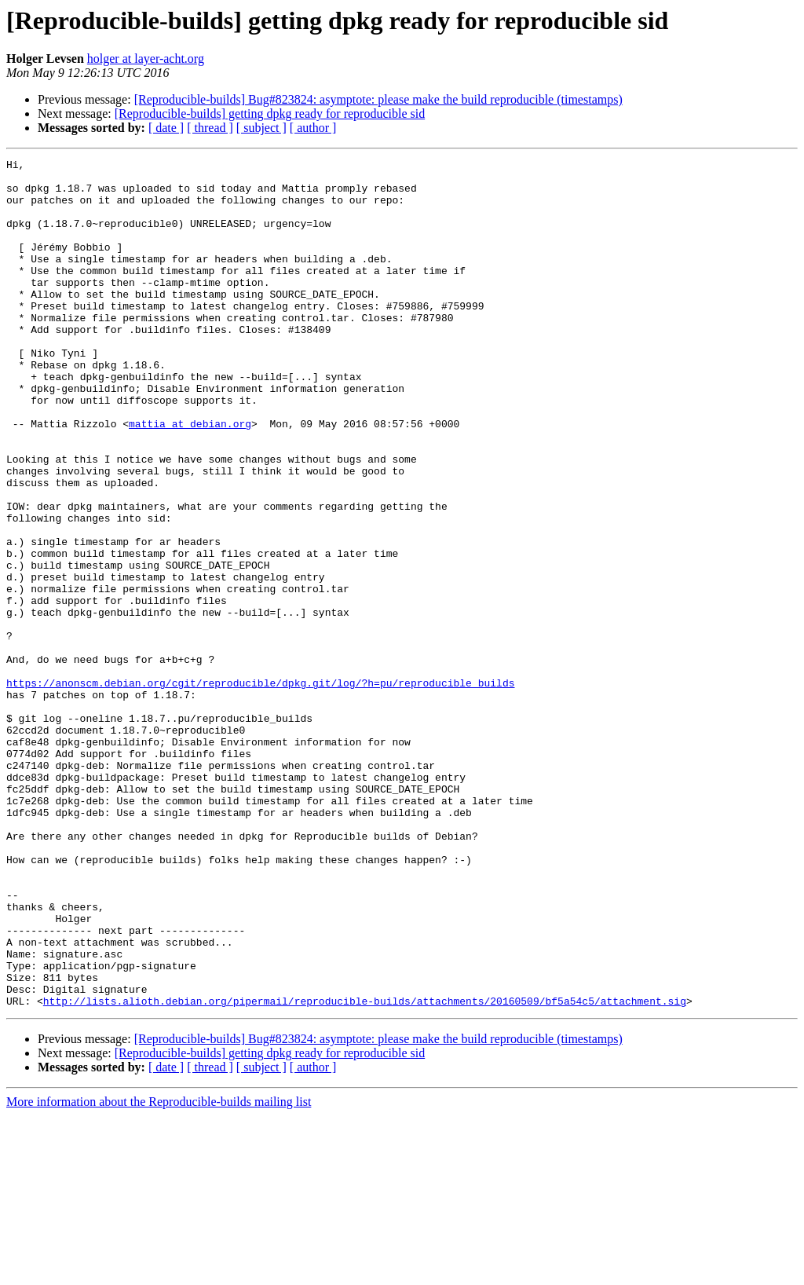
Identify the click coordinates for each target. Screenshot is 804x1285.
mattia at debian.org (190, 477)
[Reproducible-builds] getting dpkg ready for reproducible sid (270, 113)
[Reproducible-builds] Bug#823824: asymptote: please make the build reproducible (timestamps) (378, 99)
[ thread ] (210, 127)
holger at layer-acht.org (145, 58)
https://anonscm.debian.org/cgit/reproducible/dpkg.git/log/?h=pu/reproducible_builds (260, 789)
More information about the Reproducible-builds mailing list (158, 1271)
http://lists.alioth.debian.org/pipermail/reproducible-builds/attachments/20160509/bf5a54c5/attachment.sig (364, 1170)
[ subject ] (261, 127)
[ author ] (313, 127)
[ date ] (166, 127)
